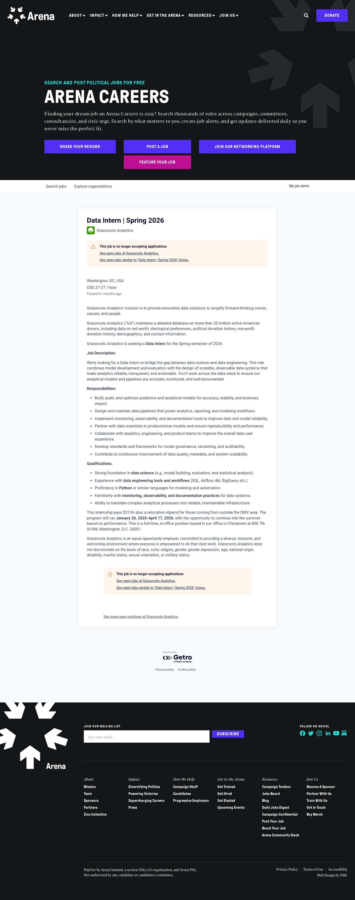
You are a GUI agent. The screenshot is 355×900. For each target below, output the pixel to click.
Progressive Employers (191, 801)
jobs (56, 186)
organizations (93, 186)
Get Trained (226, 787)
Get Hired (224, 794)
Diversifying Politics (144, 787)
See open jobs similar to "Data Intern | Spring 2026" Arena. (144, 260)
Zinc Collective (95, 814)
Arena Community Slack (280, 835)
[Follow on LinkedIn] (328, 733)
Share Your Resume (80, 146)
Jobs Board (271, 794)
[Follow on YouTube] (336, 733)
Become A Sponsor (321, 787)
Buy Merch (315, 814)
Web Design (326, 875)
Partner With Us (319, 794)
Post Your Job (273, 821)
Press (132, 807)
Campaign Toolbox (276, 787)
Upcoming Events (231, 807)
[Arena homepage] (30, 15)
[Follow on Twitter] (311, 733)
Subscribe (228, 734)
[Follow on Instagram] (319, 733)
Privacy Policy (287, 869)
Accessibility (338, 869)
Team (88, 794)
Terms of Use (313, 869)
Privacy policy (165, 669)
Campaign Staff (185, 787)
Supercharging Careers (146, 801)
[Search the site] (306, 15)
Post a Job (157, 146)
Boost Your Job (274, 828)
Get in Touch (316, 807)
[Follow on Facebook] (303, 733)
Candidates (182, 794)
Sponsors (91, 801)
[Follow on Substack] (345, 733)
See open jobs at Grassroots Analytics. (129, 253)
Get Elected (226, 801)
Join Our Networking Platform (247, 146)
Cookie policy (186, 669)
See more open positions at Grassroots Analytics (141, 617)
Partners (91, 807)
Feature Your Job (157, 162)
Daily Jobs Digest (275, 807)
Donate (331, 15)
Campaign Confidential (280, 814)
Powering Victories (143, 794)
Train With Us (317, 801)
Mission (90, 787)
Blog (265, 801)
